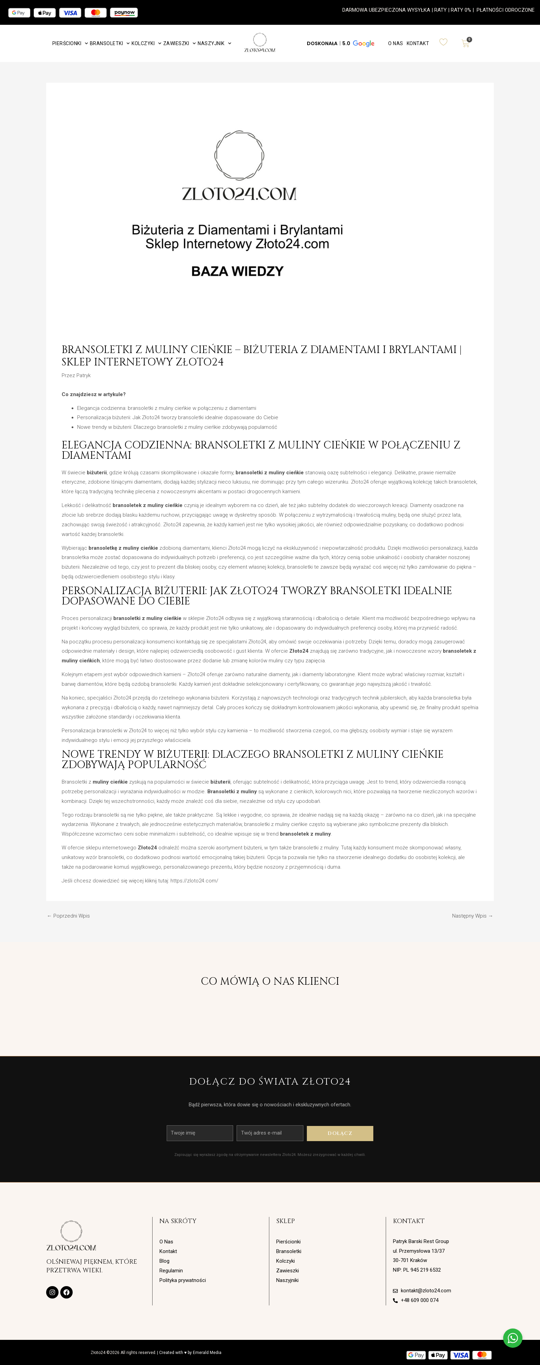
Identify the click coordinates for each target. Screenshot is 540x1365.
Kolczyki (147, 43)
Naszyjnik (214, 43)
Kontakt (418, 43)
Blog (164, 1261)
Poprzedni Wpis (68, 916)
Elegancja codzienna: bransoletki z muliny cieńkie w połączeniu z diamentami (166, 408)
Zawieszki (179, 43)
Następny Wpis (472, 916)
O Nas (395, 43)
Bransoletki (110, 43)
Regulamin (171, 1271)
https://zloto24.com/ (194, 881)
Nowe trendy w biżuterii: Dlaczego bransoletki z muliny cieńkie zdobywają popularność (177, 427)
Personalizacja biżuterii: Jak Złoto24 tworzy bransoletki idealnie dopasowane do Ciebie (177, 417)
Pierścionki (70, 43)
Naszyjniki (287, 1280)
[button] (340, 43)
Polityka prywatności (182, 1280)
